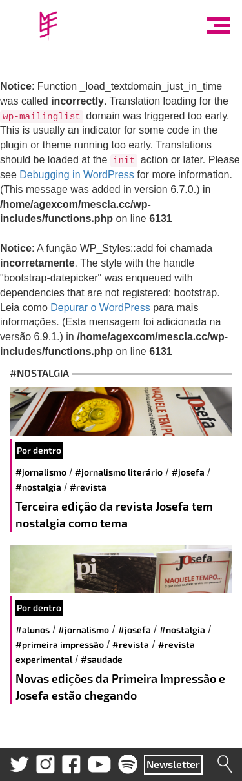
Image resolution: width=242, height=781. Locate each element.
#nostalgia (38, 487)
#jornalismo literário (119, 472)
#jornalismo (40, 472)
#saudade (102, 659)
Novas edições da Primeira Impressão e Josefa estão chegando (120, 686)
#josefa (188, 472)
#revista (88, 487)
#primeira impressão (59, 644)
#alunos (32, 629)
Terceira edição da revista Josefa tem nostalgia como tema (114, 514)
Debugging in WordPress (76, 174)
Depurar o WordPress (100, 307)
